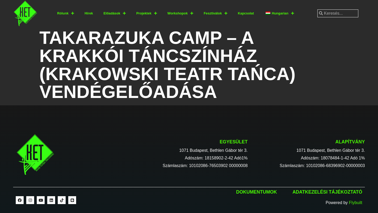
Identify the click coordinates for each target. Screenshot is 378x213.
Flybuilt (355, 202)
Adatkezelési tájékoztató (327, 192)
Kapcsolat (246, 13)
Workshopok (180, 13)
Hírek (89, 13)
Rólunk (65, 13)
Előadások (114, 13)
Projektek (146, 13)
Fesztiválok (215, 13)
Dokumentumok (256, 192)
